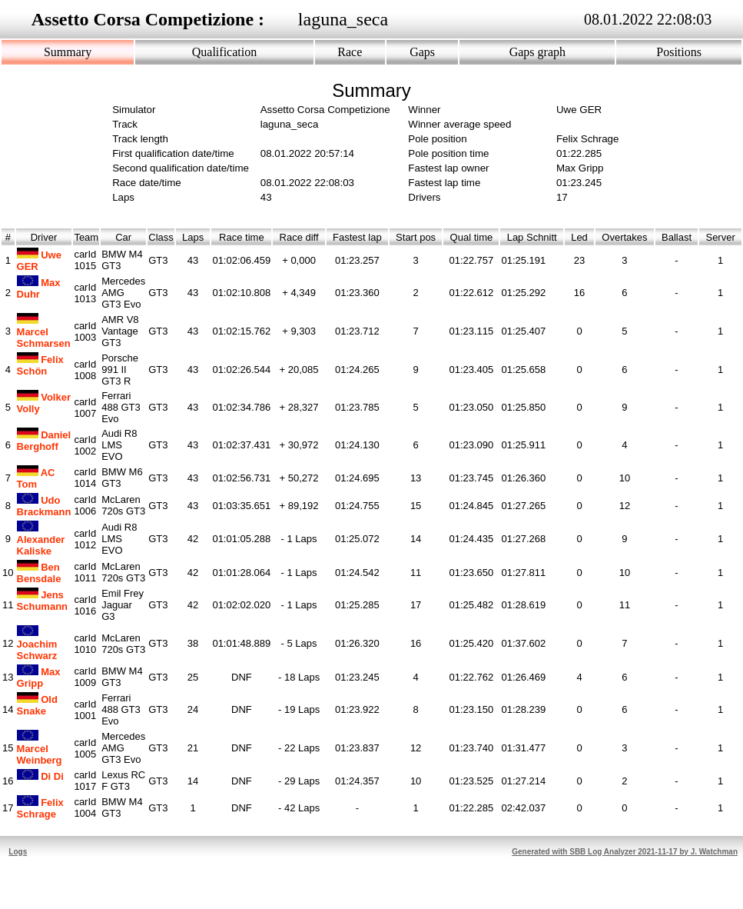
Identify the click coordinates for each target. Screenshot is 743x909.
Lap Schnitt (531, 237)
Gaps (422, 51)
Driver (44, 237)
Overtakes (624, 237)
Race (349, 51)
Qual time (471, 237)
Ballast (676, 237)
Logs (17, 851)
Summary (67, 51)
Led (579, 237)
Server (720, 237)
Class (161, 237)
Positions (679, 51)
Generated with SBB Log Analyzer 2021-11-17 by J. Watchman (625, 851)
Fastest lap (357, 237)
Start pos (415, 237)
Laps (193, 237)
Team (86, 237)
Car (123, 237)
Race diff (299, 237)
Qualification (224, 51)
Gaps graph (537, 51)
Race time (242, 237)
